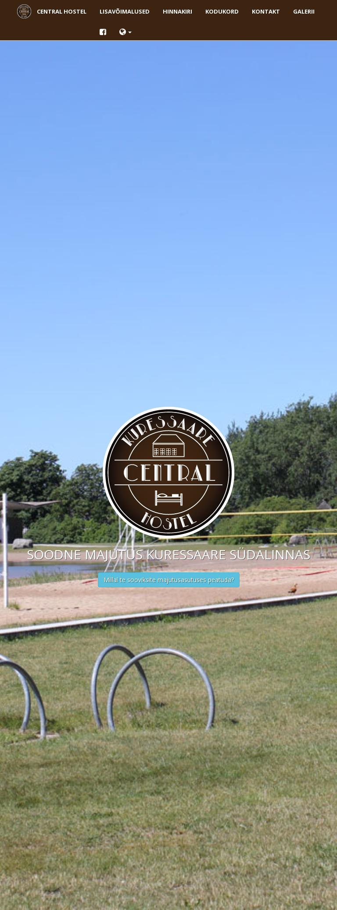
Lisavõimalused (125, 11)
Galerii (304, 11)
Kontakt (266, 11)
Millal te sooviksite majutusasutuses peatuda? (169, 580)
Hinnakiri (177, 11)
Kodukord (222, 11)
